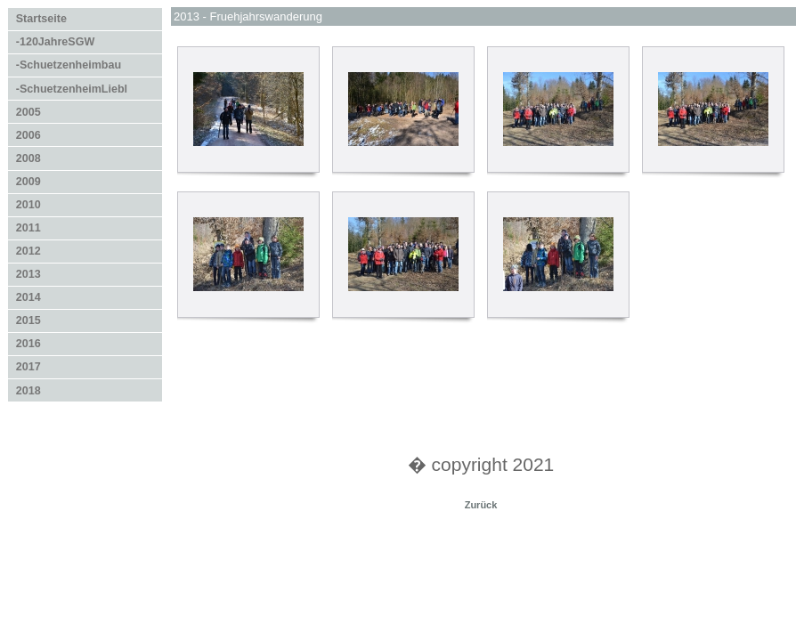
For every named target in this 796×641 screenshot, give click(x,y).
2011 (28, 228)
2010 (28, 205)
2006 (28, 135)
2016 (28, 343)
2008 (28, 158)
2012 (28, 251)
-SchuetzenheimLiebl (71, 89)
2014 (28, 297)
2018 (28, 391)
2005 (28, 112)
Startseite (41, 18)
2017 (28, 367)
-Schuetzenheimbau (68, 65)
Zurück (481, 504)
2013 (28, 274)
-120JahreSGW (55, 42)
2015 (28, 320)
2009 (28, 181)
